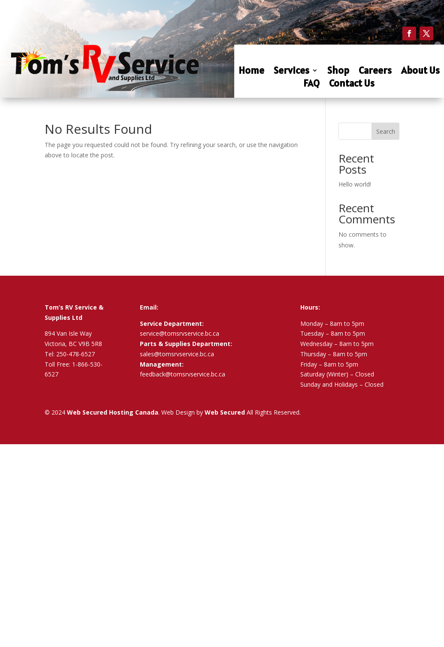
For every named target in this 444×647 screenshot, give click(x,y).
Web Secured (225, 412)
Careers (375, 71)
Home (251, 71)
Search (385, 131)
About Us (420, 71)
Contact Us (352, 84)
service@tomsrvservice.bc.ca (179, 333)
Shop (338, 71)
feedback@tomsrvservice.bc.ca (182, 374)
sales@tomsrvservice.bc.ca (177, 354)
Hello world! (354, 184)
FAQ (311, 84)
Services (291, 71)
